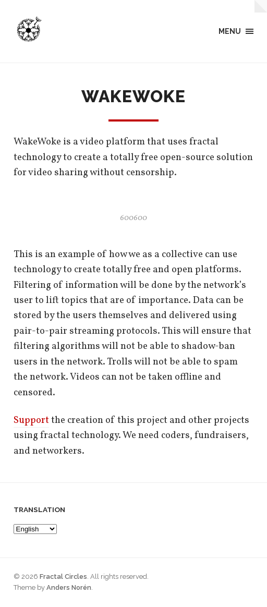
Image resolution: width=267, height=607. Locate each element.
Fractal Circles (63, 576)
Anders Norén (68, 587)
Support (31, 420)
